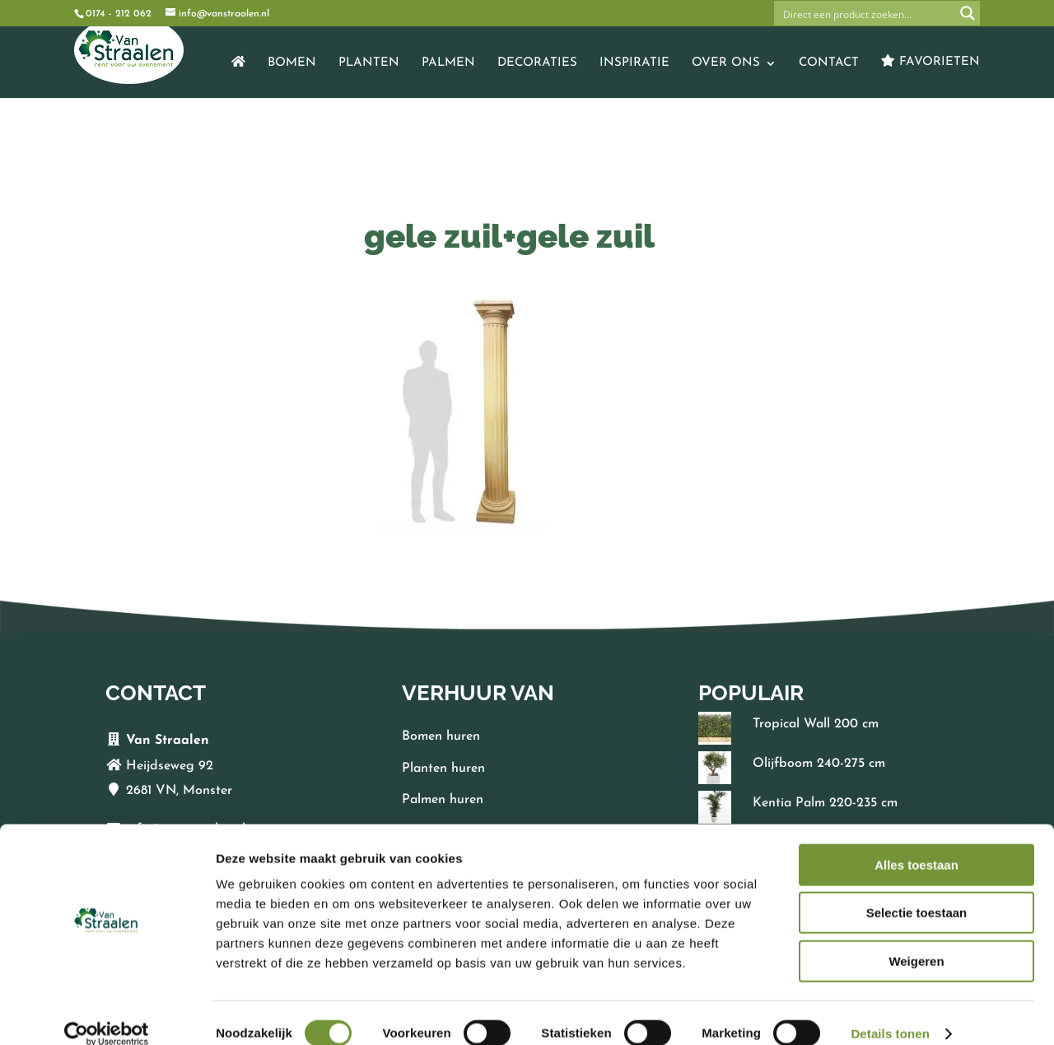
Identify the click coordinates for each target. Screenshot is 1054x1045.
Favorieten (930, 61)
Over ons (726, 63)
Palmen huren (442, 799)
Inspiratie (634, 63)
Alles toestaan (916, 844)
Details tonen (890, 1012)
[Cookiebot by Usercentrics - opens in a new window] (107, 1013)
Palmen (448, 63)
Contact (829, 63)
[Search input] (865, 13)
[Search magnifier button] (967, 13)
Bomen (292, 63)
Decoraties (537, 63)
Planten (368, 63)
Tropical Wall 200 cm (816, 724)
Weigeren (916, 940)
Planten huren (443, 768)
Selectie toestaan (917, 892)
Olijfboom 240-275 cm (819, 763)
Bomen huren (441, 736)
